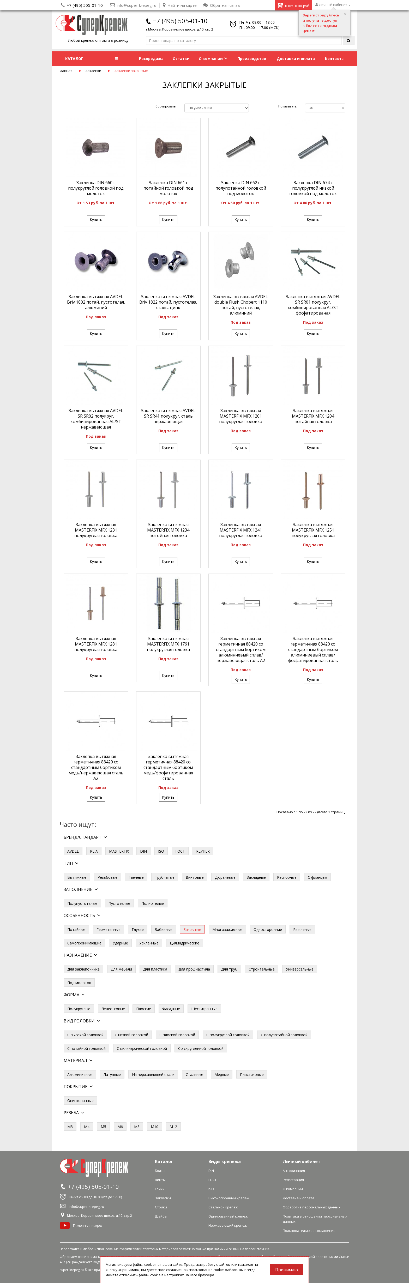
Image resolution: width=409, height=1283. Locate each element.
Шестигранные (204, 1008)
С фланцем (317, 877)
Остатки (181, 58)
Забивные (163, 929)
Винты (160, 1179)
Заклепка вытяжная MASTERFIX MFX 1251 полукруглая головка (313, 530)
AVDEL (73, 851)
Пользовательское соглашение (309, 1230)
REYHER (203, 851)
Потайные (76, 929)
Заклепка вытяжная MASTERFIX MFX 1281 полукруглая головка (95, 644)
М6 (120, 1126)
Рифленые (302, 929)
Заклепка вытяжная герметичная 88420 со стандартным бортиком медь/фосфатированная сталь (168, 767)
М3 (70, 1126)
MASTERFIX (119, 851)
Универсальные (300, 969)
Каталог (164, 1161)
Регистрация (293, 1179)
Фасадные (171, 1008)
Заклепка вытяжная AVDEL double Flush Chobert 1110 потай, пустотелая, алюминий (240, 305)
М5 (103, 1126)
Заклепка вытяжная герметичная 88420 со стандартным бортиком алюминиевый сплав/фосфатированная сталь (313, 649)
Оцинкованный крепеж (228, 1216)
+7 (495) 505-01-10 (85, 5)
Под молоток (79, 982)
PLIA (94, 851)
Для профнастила (194, 969)
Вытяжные (76, 877)
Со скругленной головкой (201, 1048)
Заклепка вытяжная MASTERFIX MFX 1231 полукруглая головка (95, 530)
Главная (65, 70)
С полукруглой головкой (228, 1034)
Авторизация (294, 1170)
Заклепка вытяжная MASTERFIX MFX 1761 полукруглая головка (168, 644)
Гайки (160, 1188)
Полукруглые (78, 1008)
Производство (251, 58)
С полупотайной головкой (284, 1034)
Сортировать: (166, 106)
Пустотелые (119, 903)
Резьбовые (107, 877)
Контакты (335, 58)
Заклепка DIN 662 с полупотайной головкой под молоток (240, 188)
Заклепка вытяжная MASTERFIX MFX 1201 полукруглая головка (240, 416)
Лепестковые (113, 1008)
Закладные (256, 877)
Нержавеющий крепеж (227, 1225)
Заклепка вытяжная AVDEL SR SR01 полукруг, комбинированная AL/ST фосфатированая (313, 305)
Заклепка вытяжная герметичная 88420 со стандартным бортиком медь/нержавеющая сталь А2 (96, 767)
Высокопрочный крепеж (228, 1198)
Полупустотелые (82, 903)
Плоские (143, 1008)
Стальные (194, 1074)
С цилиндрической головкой (142, 1048)
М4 (86, 1126)
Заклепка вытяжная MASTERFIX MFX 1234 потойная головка (168, 530)
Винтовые (195, 877)
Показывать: (287, 106)
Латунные (112, 1074)
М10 (154, 1126)
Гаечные (136, 877)
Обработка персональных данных (311, 1207)
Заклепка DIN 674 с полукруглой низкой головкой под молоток (313, 188)
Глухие (138, 929)
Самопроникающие (84, 943)
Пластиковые (252, 1074)
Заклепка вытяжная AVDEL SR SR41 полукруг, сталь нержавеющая (168, 416)
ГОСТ (180, 851)
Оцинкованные (80, 1100)
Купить (96, 219)
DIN (143, 851)
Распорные (287, 877)
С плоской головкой (177, 1034)
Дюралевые (225, 877)
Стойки (161, 1207)
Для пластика (155, 969)
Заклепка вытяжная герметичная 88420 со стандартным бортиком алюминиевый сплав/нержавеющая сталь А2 (241, 649)
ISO (161, 851)
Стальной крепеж (223, 1207)
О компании (213, 58)
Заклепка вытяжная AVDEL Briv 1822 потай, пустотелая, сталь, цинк (168, 302)
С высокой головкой (85, 1034)
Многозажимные (227, 929)
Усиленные (149, 943)
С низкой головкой (131, 1034)
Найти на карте (180, 5)
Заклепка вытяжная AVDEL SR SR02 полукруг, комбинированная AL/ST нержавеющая (96, 419)
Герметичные (109, 929)
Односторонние (268, 929)
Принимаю (286, 1270)
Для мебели (121, 969)
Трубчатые (165, 877)
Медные (221, 1074)
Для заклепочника (83, 969)
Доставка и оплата (296, 58)
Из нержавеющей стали (153, 1074)
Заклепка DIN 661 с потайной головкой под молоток (168, 188)
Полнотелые (152, 903)
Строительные (262, 969)
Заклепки (93, 70)
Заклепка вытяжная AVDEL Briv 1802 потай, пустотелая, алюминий (96, 302)
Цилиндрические (184, 943)
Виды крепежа (224, 1161)
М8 (137, 1126)
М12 (173, 1126)
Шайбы (161, 1216)
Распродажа (151, 58)
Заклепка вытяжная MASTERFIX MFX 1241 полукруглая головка (240, 530)
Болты (160, 1170)
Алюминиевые (79, 1074)
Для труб (229, 969)
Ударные (120, 943)
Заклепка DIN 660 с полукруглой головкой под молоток (96, 188)
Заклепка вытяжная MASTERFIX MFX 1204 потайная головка (313, 416)
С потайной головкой (86, 1048)
